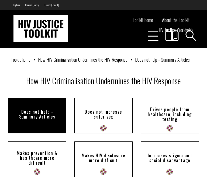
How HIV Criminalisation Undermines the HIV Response (82, 59)
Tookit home (20, 59)
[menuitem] (16, 5)
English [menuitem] (16, 5)
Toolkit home (143, 19)
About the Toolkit (175, 19)
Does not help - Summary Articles (162, 59)
